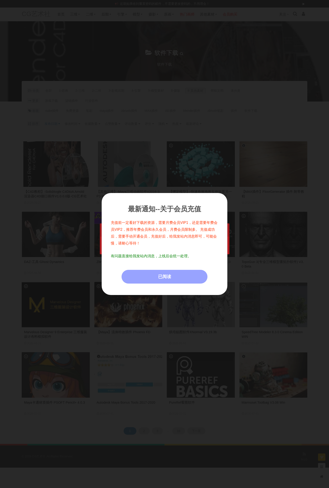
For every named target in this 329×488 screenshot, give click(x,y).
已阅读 (164, 276)
